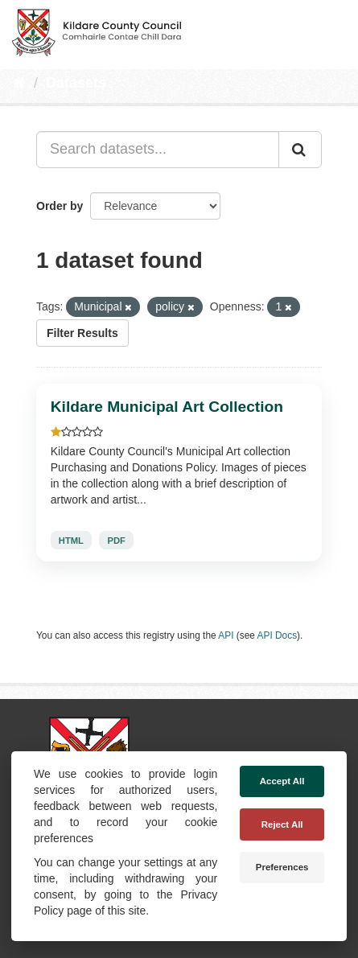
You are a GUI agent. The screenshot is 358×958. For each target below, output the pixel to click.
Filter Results (82, 333)
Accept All (282, 781)
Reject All (282, 824)
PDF (117, 540)
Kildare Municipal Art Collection (167, 406)
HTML (71, 540)
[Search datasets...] (157, 149)
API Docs (277, 635)
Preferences (282, 867)
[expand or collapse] (332, 30)
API (225, 635)
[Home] (19, 83)
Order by (59, 205)
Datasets (76, 83)
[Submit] (300, 149)
